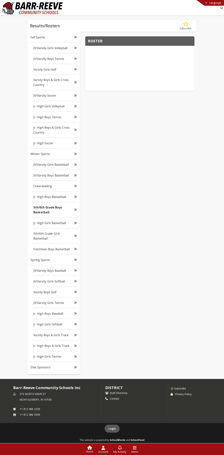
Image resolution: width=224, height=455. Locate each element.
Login (112, 428)
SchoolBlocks (117, 439)
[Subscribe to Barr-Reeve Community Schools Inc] (178, 388)
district (114, 387)
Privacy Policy (181, 394)
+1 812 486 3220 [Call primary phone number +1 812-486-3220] (30, 409)
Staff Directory (116, 393)
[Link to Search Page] (221, 8)
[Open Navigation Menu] (134, 449)
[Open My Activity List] (119, 449)
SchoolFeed (137, 439)
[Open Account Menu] (103, 449)
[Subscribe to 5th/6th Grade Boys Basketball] (185, 26)
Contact (112, 398)
